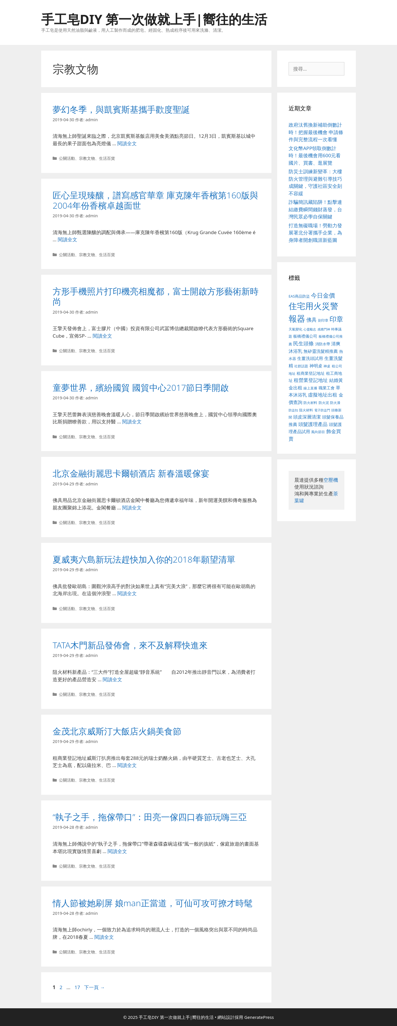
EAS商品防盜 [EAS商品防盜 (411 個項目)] (299, 296)
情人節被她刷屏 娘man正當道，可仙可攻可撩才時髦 (153, 903)
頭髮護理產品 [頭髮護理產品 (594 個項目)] (312, 424)
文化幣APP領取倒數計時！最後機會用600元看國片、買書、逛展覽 (315, 155)
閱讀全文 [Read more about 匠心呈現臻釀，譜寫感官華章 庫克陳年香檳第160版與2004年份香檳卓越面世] (67, 239)
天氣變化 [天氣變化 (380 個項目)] (295, 329)
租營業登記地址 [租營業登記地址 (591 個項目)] (311, 380)
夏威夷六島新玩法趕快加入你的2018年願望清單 (144, 559)
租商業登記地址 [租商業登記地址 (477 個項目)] (311, 373)
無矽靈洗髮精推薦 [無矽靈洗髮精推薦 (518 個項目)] (320, 351)
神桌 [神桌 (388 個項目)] (326, 366)
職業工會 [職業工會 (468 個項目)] (327, 388)
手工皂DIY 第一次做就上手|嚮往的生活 (154, 19)
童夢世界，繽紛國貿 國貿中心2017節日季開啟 (141, 387)
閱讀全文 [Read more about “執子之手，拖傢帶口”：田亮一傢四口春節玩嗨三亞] (117, 851)
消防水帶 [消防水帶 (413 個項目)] (322, 343)
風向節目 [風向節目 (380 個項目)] (318, 431)
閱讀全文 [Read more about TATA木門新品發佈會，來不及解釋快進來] (112, 679)
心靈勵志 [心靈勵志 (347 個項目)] (309, 329)
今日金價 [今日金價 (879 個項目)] (323, 295)
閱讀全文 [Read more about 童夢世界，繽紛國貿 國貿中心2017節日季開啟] (132, 421)
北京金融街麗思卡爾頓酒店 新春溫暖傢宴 (131, 473)
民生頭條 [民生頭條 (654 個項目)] (303, 343)
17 (77, 987)
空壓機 (330, 480)
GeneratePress (259, 1017)
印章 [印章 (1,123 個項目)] (336, 319)
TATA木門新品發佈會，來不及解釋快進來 (130, 645)
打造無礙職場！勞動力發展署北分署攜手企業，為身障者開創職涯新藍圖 (315, 232)
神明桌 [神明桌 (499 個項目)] (315, 365)
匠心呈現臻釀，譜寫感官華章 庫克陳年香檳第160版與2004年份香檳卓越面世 (155, 200)
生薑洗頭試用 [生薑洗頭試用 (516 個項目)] (310, 358)
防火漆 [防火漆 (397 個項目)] (335, 402)
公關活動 (67, 158)
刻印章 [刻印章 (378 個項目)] (323, 320)
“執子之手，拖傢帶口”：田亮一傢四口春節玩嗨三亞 (150, 817)
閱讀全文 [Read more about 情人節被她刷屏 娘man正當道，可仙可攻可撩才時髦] (104, 937)
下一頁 (94, 987)
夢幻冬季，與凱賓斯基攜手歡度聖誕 (121, 109)
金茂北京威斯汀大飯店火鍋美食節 (117, 731)
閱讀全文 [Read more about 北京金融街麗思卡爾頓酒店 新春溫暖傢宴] (132, 507)
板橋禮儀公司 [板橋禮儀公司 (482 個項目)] (305, 336)
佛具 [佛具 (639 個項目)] (311, 319)
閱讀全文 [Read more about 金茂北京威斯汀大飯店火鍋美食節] (127, 765)
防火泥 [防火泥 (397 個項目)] (324, 402)
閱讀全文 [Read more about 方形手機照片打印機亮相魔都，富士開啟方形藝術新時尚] (102, 335)
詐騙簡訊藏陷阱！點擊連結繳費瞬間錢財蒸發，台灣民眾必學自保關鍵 (315, 209)
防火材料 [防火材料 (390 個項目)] (310, 402)
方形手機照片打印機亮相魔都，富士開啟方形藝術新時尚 (156, 296)
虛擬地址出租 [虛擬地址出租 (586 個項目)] (322, 394)
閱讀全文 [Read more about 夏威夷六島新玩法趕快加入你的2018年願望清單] (127, 593)
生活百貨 (107, 158)
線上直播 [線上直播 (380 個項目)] (310, 388)
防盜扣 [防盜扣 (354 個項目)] (293, 410)
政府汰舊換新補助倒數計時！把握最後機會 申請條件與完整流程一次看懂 (316, 132)
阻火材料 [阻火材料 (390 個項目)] (306, 410)
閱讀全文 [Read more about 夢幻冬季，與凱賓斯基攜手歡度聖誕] (127, 143)
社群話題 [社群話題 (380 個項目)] (301, 366)
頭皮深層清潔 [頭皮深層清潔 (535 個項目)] (307, 417)
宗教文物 (87, 158)
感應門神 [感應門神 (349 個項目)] (323, 329)
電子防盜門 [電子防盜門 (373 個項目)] (322, 410)
